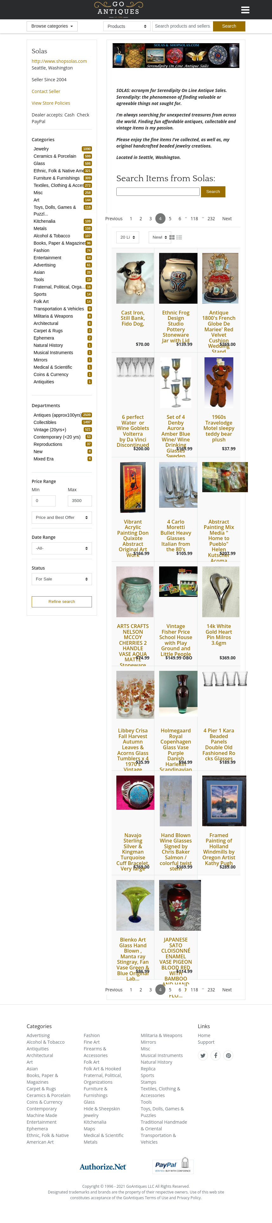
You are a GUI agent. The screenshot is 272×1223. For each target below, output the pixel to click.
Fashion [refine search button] (42, 250)
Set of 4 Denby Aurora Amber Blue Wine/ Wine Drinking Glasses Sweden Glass (175, 439)
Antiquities (38, 1049)
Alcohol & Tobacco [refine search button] (53, 235)
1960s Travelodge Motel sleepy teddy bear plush (218, 428)
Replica (148, 1069)
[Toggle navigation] (245, 9)
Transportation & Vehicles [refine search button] (60, 308)
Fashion (92, 1035)
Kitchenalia (95, 1122)
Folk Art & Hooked (102, 1069)
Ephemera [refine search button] (45, 337)
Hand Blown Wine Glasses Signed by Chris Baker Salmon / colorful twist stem (176, 852)
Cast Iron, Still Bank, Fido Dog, (133, 318)
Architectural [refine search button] (47, 323)
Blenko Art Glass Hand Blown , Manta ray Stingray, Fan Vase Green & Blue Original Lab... (132, 959)
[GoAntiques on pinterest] (228, 1055)
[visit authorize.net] (103, 1165)
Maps (89, 1129)
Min (36, 489)
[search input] (158, 192)
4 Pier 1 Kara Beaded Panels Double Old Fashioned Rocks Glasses (219, 744)
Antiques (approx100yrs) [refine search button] (59, 415)
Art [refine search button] (37, 199)
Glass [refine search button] (40, 163)
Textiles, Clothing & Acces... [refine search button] (62, 185)
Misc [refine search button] (39, 192)
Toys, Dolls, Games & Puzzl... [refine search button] (63, 210)
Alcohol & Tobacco (46, 1042)
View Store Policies (51, 103)
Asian (32, 1069)
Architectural (40, 1055)
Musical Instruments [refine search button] (54, 352)
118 (194, 218)
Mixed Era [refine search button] (44, 458)
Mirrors (148, 1042)
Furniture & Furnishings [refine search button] (58, 178)
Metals (90, 1142)
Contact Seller (46, 91)
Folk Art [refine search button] (42, 301)
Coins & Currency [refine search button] (52, 374)
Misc (145, 1049)
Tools (146, 1102)
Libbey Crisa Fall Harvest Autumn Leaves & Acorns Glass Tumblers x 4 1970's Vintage (133, 750)
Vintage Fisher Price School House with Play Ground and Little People (175, 640)
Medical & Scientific (104, 1135)
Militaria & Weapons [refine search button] (54, 316)
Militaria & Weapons (161, 1035)
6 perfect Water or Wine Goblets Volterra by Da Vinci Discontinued (133, 430)
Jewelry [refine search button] (42, 148)
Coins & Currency (44, 1102)
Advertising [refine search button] (45, 265)
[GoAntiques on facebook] (215, 1055)
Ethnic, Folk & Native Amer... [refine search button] (63, 170)
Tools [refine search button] (40, 279)
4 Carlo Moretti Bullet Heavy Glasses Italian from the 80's (175, 535)
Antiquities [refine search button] (45, 381)
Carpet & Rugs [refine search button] (49, 330)
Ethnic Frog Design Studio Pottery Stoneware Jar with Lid (175, 326)
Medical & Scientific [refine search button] (54, 367)
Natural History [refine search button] (49, 345)
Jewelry (91, 1115)
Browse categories (50, 26)
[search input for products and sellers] (182, 26)
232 (211, 218)
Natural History (156, 1062)
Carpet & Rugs (41, 1089)
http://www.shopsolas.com (59, 61)
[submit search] (229, 26)
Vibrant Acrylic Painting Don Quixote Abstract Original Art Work (132, 538)
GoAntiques (118, 10)
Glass (89, 1102)
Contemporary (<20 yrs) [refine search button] (58, 437)
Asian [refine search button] (40, 272)
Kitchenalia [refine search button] (45, 221)
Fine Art (92, 1042)
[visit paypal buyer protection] (173, 1165)
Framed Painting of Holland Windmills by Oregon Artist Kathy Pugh (218, 849)
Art (30, 1062)
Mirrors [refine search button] (41, 359)
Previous (114, 218)
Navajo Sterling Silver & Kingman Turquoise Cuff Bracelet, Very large (132, 852)
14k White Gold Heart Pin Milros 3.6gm (218, 634)
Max (72, 489)
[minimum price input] (44, 500)
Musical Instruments (162, 1055)
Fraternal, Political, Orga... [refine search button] (60, 286)
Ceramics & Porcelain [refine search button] (56, 156)
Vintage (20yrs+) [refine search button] (51, 429)
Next (227, 218)
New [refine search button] (39, 451)
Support (206, 1042)
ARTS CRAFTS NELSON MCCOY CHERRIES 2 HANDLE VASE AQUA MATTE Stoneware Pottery (133, 648)
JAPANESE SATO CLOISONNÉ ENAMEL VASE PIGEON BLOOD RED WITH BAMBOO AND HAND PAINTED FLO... (175, 967)
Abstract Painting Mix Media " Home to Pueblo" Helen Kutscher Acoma (219, 541)
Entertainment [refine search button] (48, 257)
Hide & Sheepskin (102, 1109)
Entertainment (41, 1122)
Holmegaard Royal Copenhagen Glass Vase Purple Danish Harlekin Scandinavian (175, 750)
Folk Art (92, 1062)
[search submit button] (213, 191)
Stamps (148, 1082)
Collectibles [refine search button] (46, 422)
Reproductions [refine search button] (49, 444)
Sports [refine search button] (41, 294)
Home (204, 1035)
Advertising (38, 1035)
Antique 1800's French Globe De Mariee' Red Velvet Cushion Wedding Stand (219, 332)
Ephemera (37, 1129)
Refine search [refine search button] (62, 601)
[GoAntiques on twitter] (203, 1055)
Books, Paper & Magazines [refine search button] (61, 243)
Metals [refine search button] (41, 228)
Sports (147, 1075)
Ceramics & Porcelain (48, 1095)
